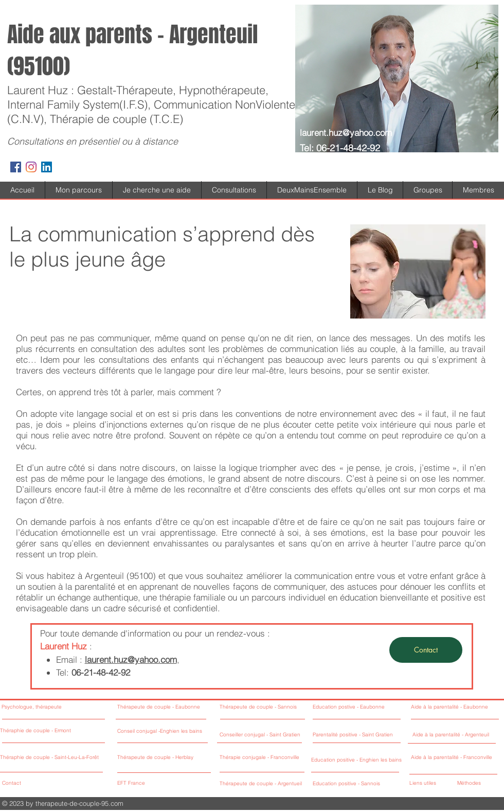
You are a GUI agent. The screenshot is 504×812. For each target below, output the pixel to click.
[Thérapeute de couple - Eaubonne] (167, 707)
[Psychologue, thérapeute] (51, 707)
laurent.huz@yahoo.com (346, 132)
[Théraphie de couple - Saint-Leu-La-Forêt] (51, 757)
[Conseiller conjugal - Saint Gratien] (264, 735)
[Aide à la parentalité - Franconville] (453, 757)
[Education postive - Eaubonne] (355, 707)
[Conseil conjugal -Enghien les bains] (179, 731)
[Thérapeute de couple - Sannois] (275, 707)
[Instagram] (31, 167)
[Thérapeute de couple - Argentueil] (279, 784)
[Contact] (425, 650)
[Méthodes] (475, 783)
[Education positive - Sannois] (347, 784)
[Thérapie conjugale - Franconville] (277, 757)
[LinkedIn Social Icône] (46, 167)
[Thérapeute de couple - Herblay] (172, 757)
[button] (157, 190)
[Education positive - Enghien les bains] (357, 760)
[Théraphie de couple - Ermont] (51, 731)
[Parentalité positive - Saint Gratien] (355, 735)
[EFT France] (164, 783)
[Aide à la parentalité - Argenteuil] (454, 735)
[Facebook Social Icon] (15, 167)
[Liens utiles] (430, 783)
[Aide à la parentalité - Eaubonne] (453, 707)
